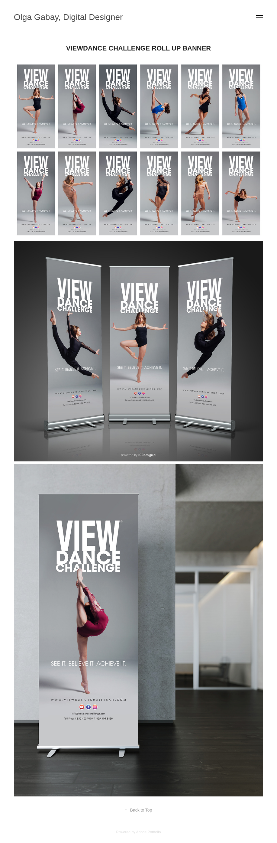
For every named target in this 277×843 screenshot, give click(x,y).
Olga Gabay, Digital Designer (68, 17)
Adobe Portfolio (148, 832)
